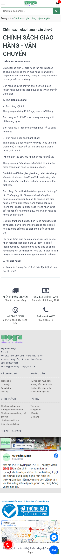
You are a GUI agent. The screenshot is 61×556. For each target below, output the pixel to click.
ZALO (54, 550)
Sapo (30, 552)
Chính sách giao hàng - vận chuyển (28, 30)
